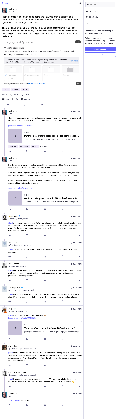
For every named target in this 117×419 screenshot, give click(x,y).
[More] (75, 105)
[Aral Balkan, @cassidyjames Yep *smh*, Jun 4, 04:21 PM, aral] (41, 399)
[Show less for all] (80, 3)
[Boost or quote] (25, 104)
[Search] (100, 4)
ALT (78, 84)
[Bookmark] (58, 104)
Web (27, 95)
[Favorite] (41, 104)
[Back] (38, 3)
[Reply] (8, 104)
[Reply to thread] (10, 151)
